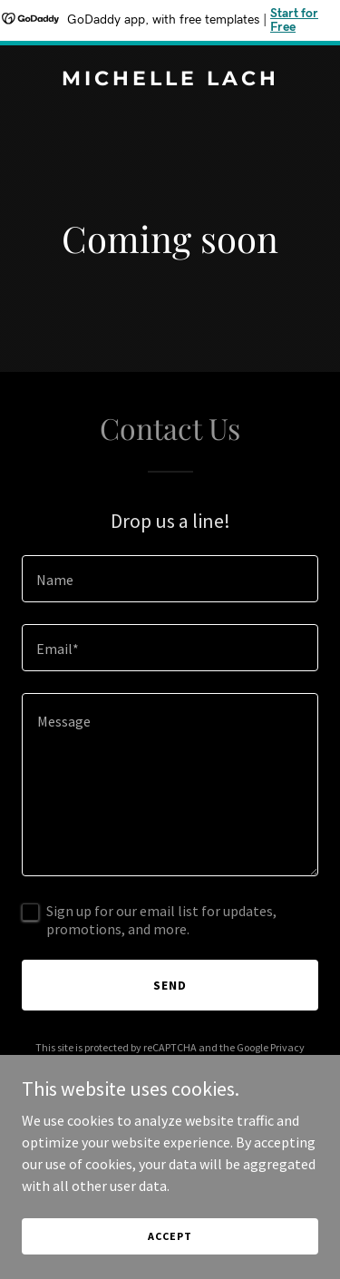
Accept (169, 1236)
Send (170, 985)
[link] (170, 80)
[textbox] (170, 578)
